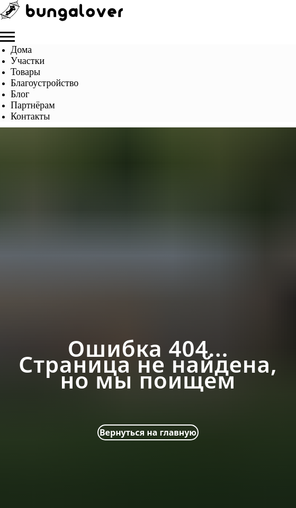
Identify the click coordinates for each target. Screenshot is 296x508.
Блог (20, 94)
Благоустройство (44, 83)
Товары (25, 72)
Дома (21, 49)
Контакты (30, 116)
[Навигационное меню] (7, 37)
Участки (27, 61)
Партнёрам (33, 105)
